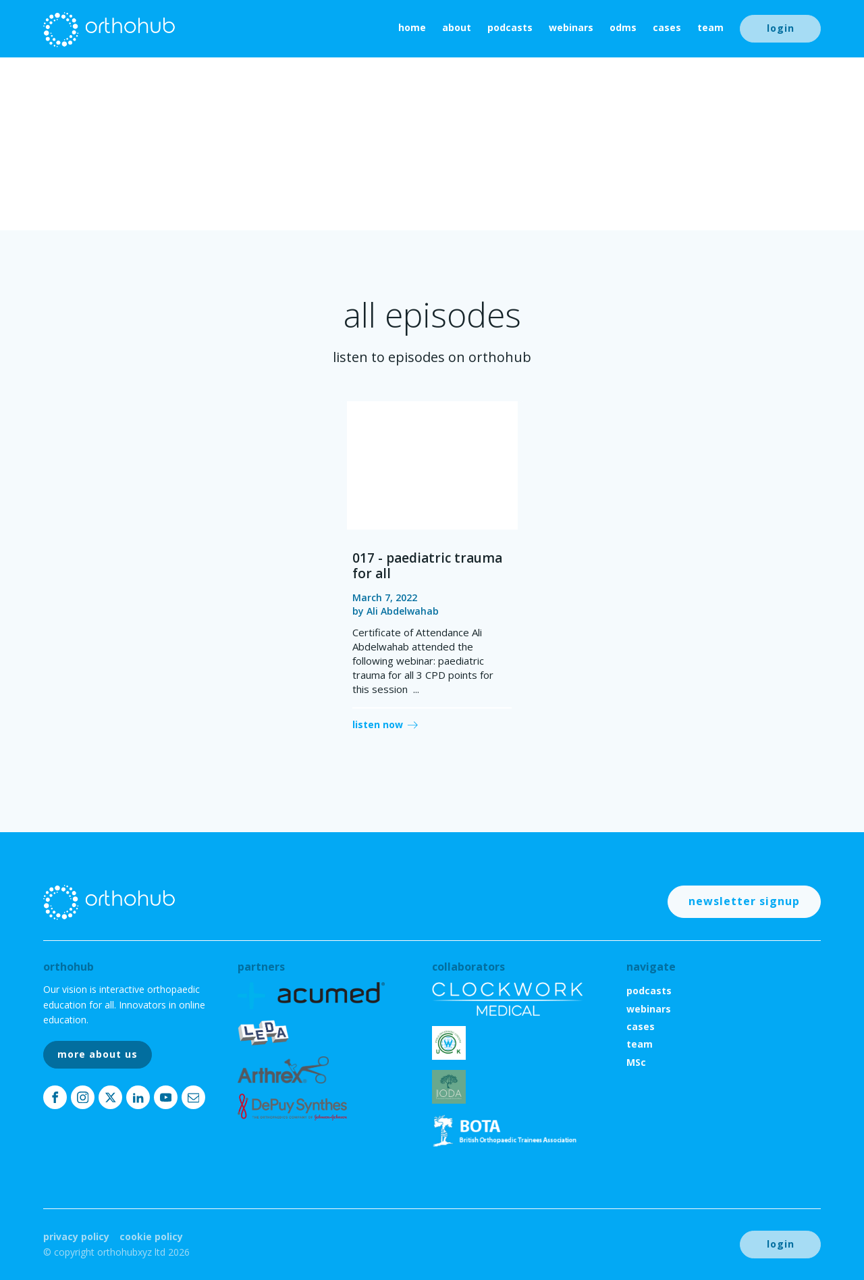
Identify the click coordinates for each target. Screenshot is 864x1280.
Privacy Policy (76, 1236)
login (780, 28)
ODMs (623, 27)
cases (667, 27)
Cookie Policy (151, 1236)
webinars (571, 27)
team (710, 27)
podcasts (510, 27)
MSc (636, 1062)
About (456, 27)
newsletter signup (744, 901)
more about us (97, 1054)
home (412, 27)
